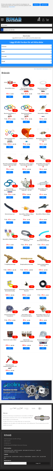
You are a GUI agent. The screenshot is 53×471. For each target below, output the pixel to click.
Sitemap (25, 445)
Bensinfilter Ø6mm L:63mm (10, 239)
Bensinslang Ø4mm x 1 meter (10, 114)
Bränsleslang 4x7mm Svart (43, 289)
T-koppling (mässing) (9, 264)
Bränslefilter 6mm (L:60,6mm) (43, 189)
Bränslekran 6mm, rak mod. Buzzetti (26, 290)
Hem (35, 68)
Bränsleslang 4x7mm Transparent (10, 315)
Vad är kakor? (12, 6)
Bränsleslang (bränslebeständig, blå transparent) (10, 190)
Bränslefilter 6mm (10, 88)
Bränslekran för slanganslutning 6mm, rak (10, 365)
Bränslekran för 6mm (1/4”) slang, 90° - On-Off (26, 189)
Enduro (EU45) (39, 68)
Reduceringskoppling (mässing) (43, 265)
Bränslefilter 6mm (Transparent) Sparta (26, 315)
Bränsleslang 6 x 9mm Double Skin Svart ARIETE (26, 89)
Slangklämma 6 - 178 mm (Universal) (26, 239)
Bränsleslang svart (10, 214)
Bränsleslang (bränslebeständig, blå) (43, 239)
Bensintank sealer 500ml (9, 339)
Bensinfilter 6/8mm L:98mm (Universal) (26, 214)
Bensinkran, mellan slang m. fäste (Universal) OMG (26, 164)
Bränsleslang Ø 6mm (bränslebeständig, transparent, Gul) (10, 291)
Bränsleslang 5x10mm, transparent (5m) (43, 340)
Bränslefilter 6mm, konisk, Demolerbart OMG (43, 164)
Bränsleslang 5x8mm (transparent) (43, 89)
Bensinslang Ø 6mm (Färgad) (26, 114)
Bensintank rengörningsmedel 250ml (26, 340)
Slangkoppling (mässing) (26, 264)
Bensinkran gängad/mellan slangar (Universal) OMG (10, 164)
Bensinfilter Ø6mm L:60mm (43, 214)
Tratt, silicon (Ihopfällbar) (26, 138)
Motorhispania (45, 68)
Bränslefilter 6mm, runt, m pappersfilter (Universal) (43, 315)
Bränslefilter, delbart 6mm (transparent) (43, 139)
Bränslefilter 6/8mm (43, 113)
